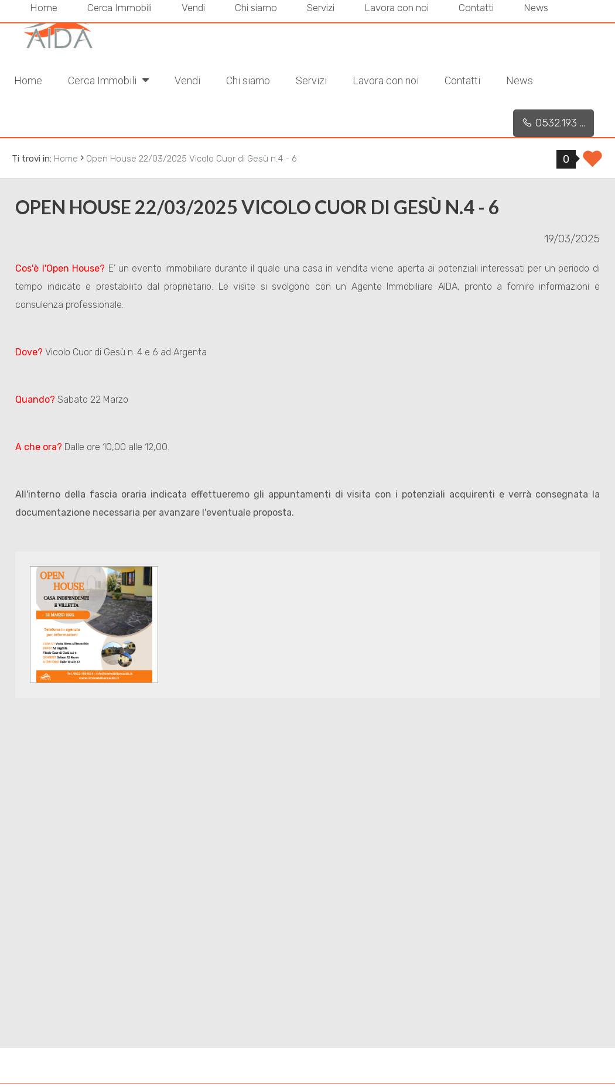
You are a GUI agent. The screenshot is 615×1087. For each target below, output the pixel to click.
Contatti (462, 80)
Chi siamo (248, 80)
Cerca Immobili (108, 80)
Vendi (187, 80)
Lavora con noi (386, 80)
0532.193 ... (553, 122)
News (519, 80)
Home (28, 80)
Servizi (311, 80)
